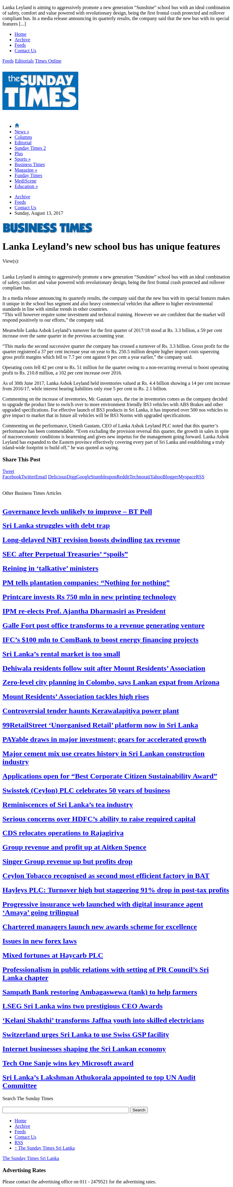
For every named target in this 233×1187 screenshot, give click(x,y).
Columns (23, 137)
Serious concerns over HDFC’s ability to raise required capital (98, 819)
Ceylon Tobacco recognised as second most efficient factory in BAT (105, 876)
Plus (19, 153)
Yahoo (156, 476)
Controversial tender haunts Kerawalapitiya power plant (90, 711)
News (22, 131)
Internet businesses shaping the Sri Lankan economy (84, 1049)
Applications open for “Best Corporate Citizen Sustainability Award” (109, 776)
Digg (71, 476)
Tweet (8, 471)
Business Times (30, 164)
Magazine (26, 170)
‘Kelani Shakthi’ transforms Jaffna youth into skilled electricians (103, 1020)
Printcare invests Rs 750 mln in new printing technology (89, 597)
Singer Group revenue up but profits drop (67, 861)
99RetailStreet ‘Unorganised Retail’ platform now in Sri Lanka (100, 725)
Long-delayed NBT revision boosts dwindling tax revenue (91, 540)
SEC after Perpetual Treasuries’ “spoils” (65, 554)
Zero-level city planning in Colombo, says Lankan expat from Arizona (110, 682)
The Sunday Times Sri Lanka (45, 1148)
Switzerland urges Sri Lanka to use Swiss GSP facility (85, 1034)
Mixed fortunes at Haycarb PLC (52, 955)
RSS (200, 476)
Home (20, 34)
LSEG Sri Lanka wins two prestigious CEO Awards (82, 1006)
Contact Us (25, 50)
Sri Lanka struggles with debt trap (56, 525)
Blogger (170, 476)
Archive (22, 39)
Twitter (28, 476)
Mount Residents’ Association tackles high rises (75, 696)
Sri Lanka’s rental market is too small (61, 654)
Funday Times (28, 175)
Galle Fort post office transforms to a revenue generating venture (103, 625)
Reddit (123, 476)
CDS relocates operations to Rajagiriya (63, 833)
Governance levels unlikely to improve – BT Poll (77, 511)
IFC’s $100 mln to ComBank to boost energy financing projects (100, 640)
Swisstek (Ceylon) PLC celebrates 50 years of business (86, 790)
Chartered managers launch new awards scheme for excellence (99, 927)
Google (83, 476)
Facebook (11, 476)
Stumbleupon (103, 476)
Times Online (48, 60)
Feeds (20, 45)
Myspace (187, 476)
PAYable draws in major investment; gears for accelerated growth (104, 739)
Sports (23, 159)
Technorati (140, 476)
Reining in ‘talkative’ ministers (50, 568)
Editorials (24, 60)
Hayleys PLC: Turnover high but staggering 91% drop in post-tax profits (115, 890)
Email (41, 476)
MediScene (25, 180)
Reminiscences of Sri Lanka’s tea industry (67, 805)
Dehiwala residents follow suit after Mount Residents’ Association (103, 668)
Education (26, 186)
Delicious (57, 476)
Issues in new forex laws (39, 941)
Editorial (23, 142)
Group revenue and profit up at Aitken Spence (74, 847)
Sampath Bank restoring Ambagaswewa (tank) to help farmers (99, 992)
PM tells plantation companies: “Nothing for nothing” (86, 583)
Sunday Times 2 (30, 148)
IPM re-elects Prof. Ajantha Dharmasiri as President (84, 611)
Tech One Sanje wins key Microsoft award (67, 1063)
